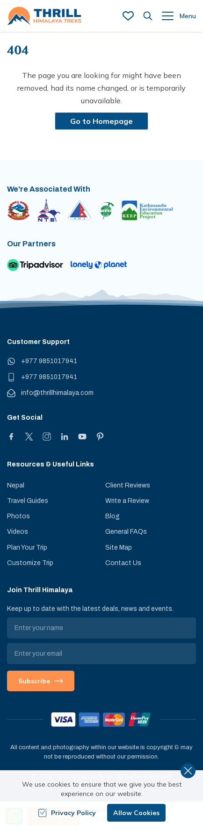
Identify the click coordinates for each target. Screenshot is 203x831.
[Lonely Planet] (99, 265)
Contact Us (123, 562)
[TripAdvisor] (35, 265)
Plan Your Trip (27, 547)
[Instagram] (47, 436)
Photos (18, 516)
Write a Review (127, 500)
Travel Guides (27, 500)
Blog (112, 516)
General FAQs (126, 531)
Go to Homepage (101, 121)
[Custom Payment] (101, 719)
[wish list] (128, 15)
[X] (29, 436)
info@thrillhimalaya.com (57, 392)
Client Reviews (127, 485)
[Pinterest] (100, 436)
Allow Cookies (136, 813)
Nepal (15, 485)
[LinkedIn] (64, 436)
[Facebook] (11, 436)
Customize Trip (30, 562)
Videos (17, 531)
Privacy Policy (67, 812)
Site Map (118, 547)
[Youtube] (82, 436)
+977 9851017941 (49, 361)
